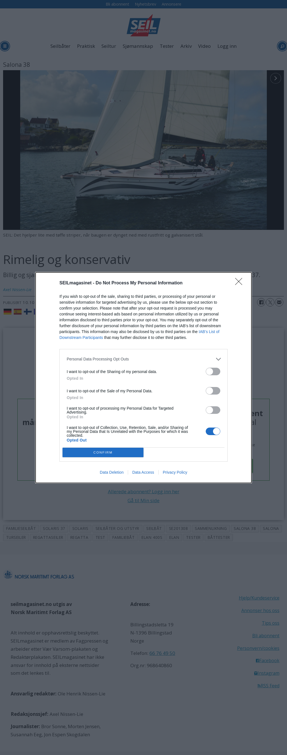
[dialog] (143, 377)
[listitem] (143, 359)
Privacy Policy (175, 472)
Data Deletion (112, 472)
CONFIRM (103, 452)
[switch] (213, 371)
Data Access (143, 472)
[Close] (240, 283)
